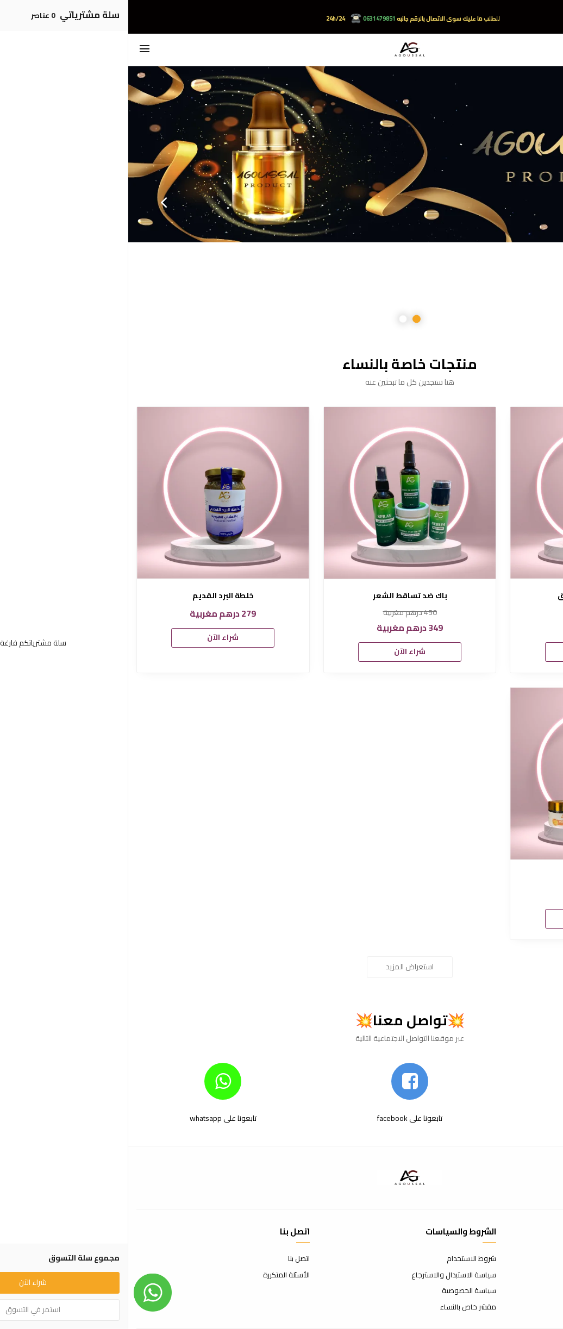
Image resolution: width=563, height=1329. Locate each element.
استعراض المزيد (281, 967)
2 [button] (275, 319)
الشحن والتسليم (531, 1291)
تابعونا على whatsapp (94, 1118)
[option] (281, 202)
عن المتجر (541, 1258)
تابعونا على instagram (468, 1118)
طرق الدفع (538, 1275)
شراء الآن (468, 651)
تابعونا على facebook (281, 1118)
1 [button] (288, 319)
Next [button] (35, 202)
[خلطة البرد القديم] (95, 493)
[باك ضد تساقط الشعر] (282, 493)
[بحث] (547, 49)
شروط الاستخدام (343, 1258)
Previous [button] (527, 202)
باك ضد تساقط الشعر (282, 595)
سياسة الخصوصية (341, 1291)
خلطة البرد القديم (95, 595)
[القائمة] (16, 49)
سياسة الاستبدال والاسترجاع (325, 1275)
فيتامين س (468, 876)
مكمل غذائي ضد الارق (468, 595)
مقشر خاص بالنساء (340, 1307)
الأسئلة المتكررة (158, 1275)
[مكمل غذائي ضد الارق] (468, 493)
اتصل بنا (171, 1258)
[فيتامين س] (468, 773)
